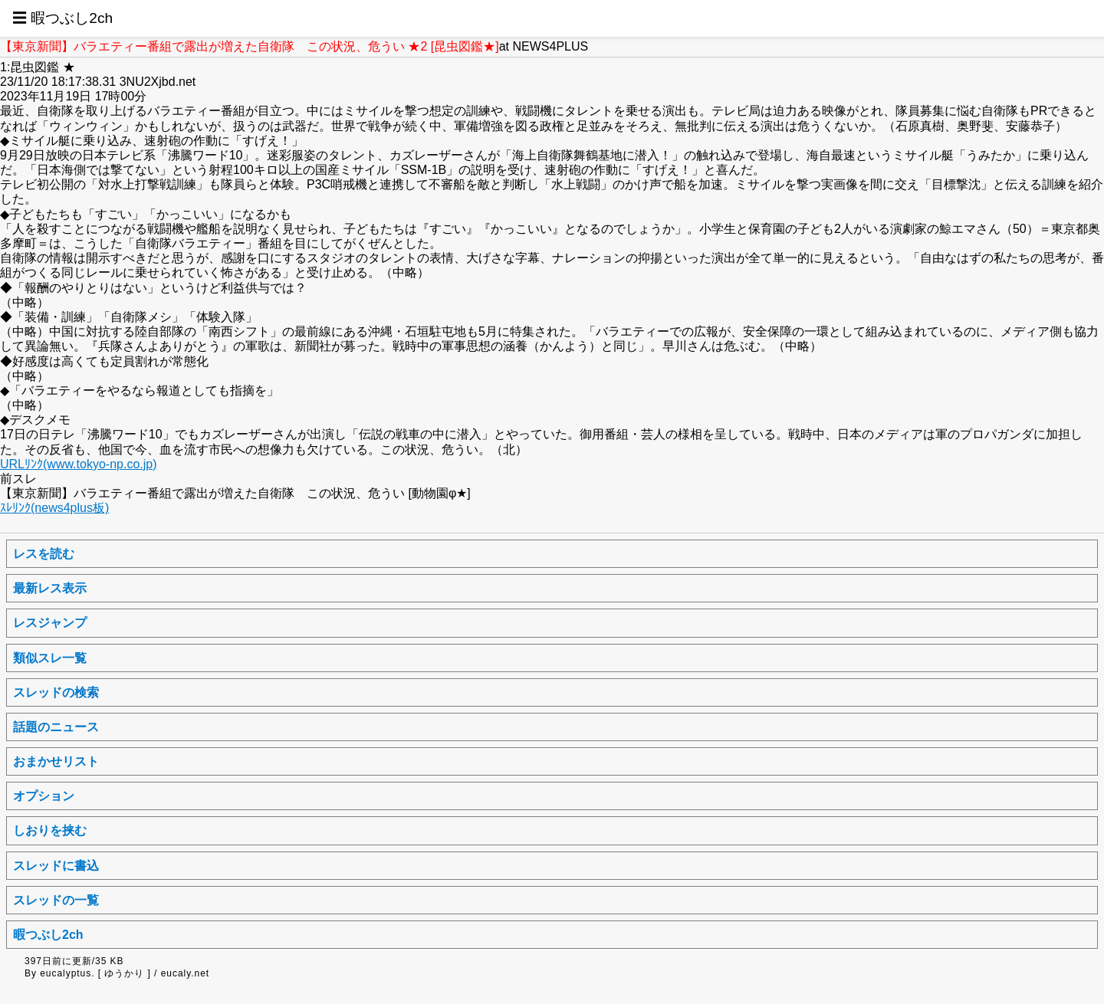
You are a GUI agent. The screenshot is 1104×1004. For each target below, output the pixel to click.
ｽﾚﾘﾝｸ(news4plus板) (54, 507)
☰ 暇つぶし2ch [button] (62, 18)
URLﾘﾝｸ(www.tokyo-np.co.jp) (78, 464)
